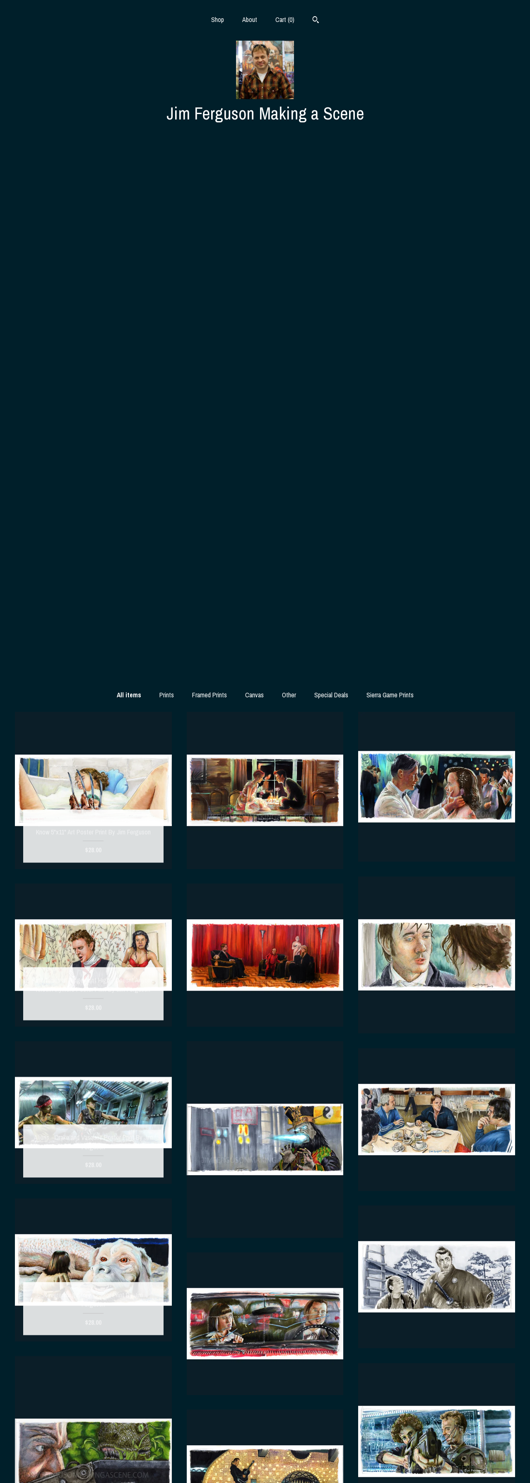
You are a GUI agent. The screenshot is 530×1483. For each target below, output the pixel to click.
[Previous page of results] (186, 1300)
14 (290, 1300)
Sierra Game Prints (390, 166)
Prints (166, 166)
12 (267, 1300)
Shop (217, 19)
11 (255, 1300)
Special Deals (331, 166)
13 (278, 1300)
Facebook (265, 1438)
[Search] (316, 20)
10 (244, 1300)
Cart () (284, 19)
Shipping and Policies (93, 1452)
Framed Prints (209, 166)
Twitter (265, 1452)
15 (301, 1300)
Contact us (93, 1465)
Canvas (254, 166)
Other (289, 166)
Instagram (265, 1425)
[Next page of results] (344, 1300)
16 (313, 1300)
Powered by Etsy (437, 1452)
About (249, 19)
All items (129, 166)
